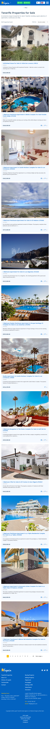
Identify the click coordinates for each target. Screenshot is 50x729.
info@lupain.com (33, 703)
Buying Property (29, 675)
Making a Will (29, 685)
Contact (3, 685)
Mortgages (28, 682)
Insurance (28, 689)
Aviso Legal (25, 715)
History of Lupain (6, 680)
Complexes (25, 722)
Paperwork (28, 680)
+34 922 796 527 (31, 701)
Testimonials (4, 682)
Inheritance (28, 687)
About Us (4, 677)
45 (33, 656)
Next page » (39, 656)
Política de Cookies (25, 718)
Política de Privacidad (25, 717)
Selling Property (29, 677)
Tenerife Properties (6, 675)
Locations (25, 720)
